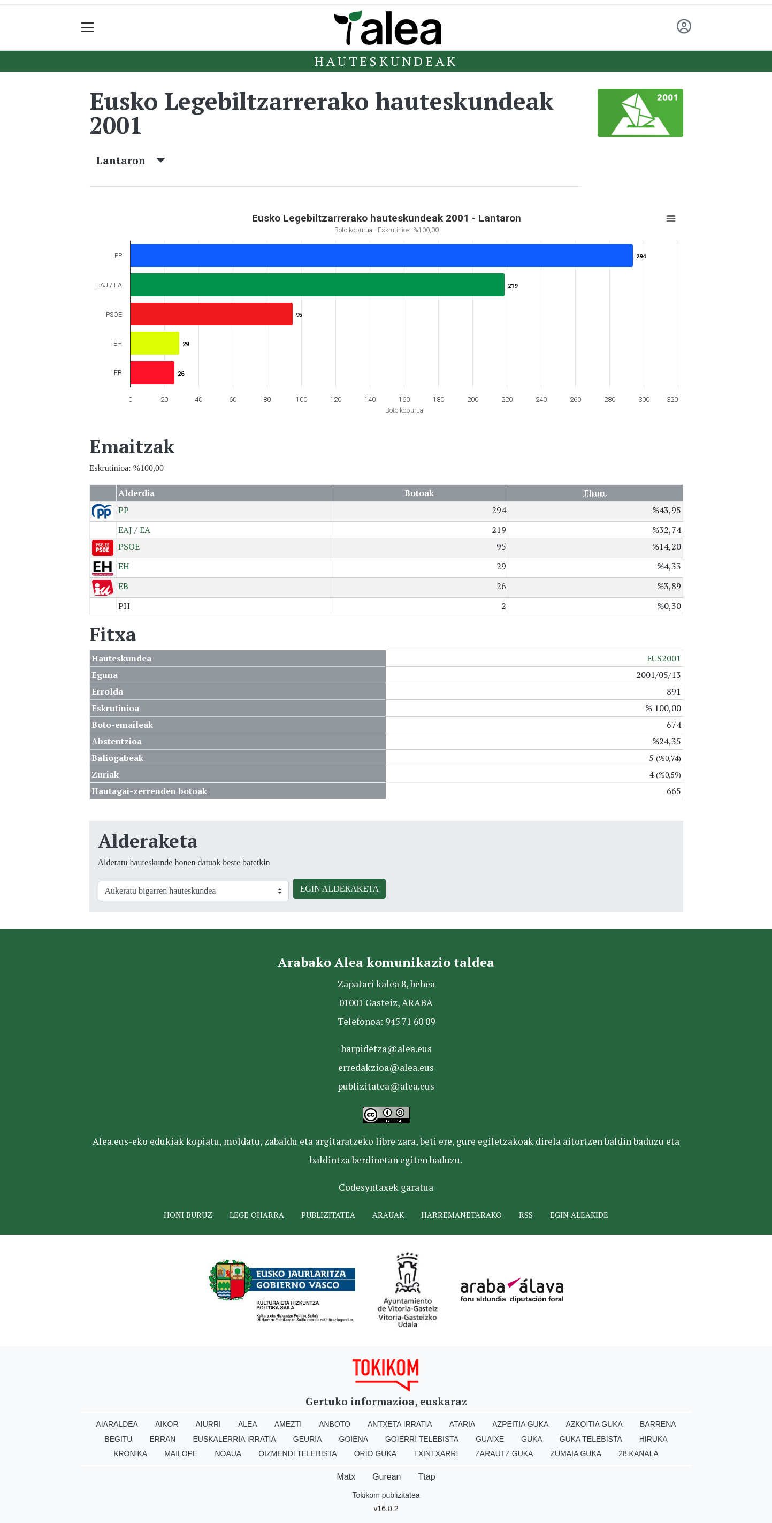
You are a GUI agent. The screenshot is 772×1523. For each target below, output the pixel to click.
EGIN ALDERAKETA (339, 888)
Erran (162, 1439)
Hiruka (653, 1439)
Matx (346, 1476)
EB (123, 586)
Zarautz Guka (504, 1453)
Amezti (288, 1424)
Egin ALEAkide (579, 1215)
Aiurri (208, 1424)
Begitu (118, 1439)
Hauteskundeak (385, 61)
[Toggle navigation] (88, 27)
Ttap (426, 1476)
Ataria (462, 1424)
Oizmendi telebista (297, 1453)
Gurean (386, 1476)
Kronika (130, 1453)
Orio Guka (375, 1453)
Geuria (307, 1439)
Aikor (167, 1424)
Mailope (180, 1453)
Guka (531, 1439)
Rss (526, 1215)
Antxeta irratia (400, 1424)
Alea (247, 1424)
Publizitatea (328, 1215)
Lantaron (130, 160)
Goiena (353, 1439)
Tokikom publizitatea (385, 1495)
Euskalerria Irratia (234, 1439)
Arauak (388, 1215)
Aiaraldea (117, 1424)
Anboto (334, 1424)
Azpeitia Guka (520, 1424)
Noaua (228, 1453)
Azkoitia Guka (594, 1424)
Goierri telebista (421, 1439)
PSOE (129, 546)
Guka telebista (591, 1439)
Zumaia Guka (575, 1453)
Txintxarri (436, 1453)
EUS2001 (664, 658)
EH (123, 566)
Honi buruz (188, 1215)
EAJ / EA (134, 530)
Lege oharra (257, 1215)
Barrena (658, 1424)
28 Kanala (638, 1453)
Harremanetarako (461, 1215)
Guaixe (490, 1439)
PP (123, 510)
